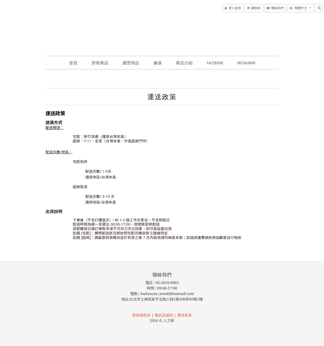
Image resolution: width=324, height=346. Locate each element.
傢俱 (157, 62)
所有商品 (100, 62)
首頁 (73, 62)
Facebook (215, 62)
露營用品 (130, 62)
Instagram (246, 62)
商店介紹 (184, 62)
